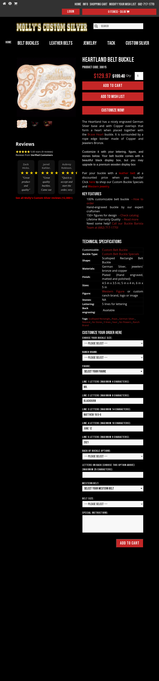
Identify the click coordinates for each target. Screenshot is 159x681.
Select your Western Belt (99, 488)
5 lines (107, 321)
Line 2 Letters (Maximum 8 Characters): (106, 395)
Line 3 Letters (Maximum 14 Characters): (106, 409)
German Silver (127, 318)
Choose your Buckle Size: (97, 338)
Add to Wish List (113, 96)
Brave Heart (96, 134)
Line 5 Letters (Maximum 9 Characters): (106, 437)
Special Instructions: (95, 512)
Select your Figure (95, 371)
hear (115, 321)
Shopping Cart (98, 4)
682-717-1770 (146, 4)
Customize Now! (112, 110)
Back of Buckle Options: (96, 450)
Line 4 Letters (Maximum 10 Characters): (106, 423)
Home (8, 42)
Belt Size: (88, 498)
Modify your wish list (122, 4)
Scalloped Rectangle (100, 318)
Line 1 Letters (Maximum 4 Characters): (106, 381)
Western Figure (114, 291)
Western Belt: (90, 483)
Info (85, 4)
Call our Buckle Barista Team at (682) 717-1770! (115, 225)
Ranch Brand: (89, 352)
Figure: (86, 366)
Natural (86, 321)
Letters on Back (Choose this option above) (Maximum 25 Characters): (108, 467)
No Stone (97, 321)
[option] (26, 177)
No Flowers (125, 321)
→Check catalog (128, 215)
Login (70, 11)
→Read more (129, 219)
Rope (115, 318)
